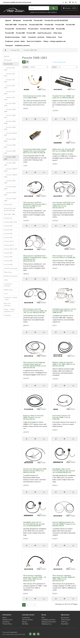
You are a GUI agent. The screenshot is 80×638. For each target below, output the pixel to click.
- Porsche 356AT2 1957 (10, 134)
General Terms (7, 620)
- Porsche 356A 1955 (10, 104)
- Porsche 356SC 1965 (10, 200)
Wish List (64, 622)
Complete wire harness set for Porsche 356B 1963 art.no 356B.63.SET (64, 310)
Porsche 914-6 (33, 29)
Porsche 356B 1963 (30, 50)
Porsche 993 (9, 33)
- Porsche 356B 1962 (10, 152)
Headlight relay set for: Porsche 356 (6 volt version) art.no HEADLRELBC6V (34, 524)
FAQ (43, 617)
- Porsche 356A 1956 (10, 110)
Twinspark (9, 45)
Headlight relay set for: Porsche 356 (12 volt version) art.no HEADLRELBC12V (63, 470)
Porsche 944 (70, 25)
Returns (24, 622)
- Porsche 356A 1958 (10, 122)
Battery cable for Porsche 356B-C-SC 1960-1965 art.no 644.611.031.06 (63, 364)
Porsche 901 (38, 20)
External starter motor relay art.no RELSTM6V (34, 97)
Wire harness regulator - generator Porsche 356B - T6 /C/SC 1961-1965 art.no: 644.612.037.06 (34, 578)
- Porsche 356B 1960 (10, 140)
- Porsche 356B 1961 (10, 146)
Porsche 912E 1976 (35, 25)
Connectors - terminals (36, 37)
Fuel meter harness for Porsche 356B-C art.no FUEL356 (61, 417)
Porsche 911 (23, 25)
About (4, 617)
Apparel (8, 20)
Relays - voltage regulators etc (55, 41)
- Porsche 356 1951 (9, 75)
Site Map (25, 624)
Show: (54, 67)
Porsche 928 (59, 25)
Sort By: (25, 67)
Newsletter (65, 624)
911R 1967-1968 (10, 25)
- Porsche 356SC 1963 (10, 188)
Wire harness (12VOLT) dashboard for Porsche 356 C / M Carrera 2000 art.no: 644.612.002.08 (35, 205)
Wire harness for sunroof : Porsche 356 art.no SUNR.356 (63, 257)
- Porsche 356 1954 (9, 93)
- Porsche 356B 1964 (10, 164)
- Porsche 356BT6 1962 (10, 176)
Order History (65, 620)
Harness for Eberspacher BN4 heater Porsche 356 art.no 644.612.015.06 (34, 470)
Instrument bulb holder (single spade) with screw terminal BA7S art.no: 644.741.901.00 (35, 151)
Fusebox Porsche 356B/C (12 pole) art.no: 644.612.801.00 (63, 97)
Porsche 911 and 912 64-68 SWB (56, 20)
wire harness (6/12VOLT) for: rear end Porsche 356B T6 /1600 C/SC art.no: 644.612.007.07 (63, 205)
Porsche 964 (60, 29)
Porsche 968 (20, 33)
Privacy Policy (7, 624)
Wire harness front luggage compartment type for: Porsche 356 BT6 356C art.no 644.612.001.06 (34, 365)
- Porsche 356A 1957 (10, 116)
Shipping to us (46, 624)
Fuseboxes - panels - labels (15, 41)
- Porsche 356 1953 (9, 87)
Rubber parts (51, 37)
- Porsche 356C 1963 (10, 182)
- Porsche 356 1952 (9, 81)
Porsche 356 (27, 20)
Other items (57, 33)
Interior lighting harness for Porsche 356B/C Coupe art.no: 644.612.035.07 (64, 524)
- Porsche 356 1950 (9, 69)
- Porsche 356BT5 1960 (10, 170)
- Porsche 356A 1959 (10, 128)
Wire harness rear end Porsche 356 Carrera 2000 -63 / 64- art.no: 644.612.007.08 (35, 310)
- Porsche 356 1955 (9, 99)
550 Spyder (17, 20)
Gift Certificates (27, 620)
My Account (65, 617)
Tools (60, 37)
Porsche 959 (31, 33)
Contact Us (26, 617)
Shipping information (49, 622)
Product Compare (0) (59, 62)
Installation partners (22, 45)
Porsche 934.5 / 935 (47, 29)
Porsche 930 (9, 29)
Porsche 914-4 (21, 29)
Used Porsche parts (44, 33)
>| (34, 605)
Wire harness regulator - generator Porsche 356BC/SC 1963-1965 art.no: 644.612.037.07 (63, 578)
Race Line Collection (34, 41)
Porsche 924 (49, 25)
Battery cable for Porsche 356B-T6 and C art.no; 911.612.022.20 (33, 417)
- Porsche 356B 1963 (10, 158)
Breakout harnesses (12, 37)
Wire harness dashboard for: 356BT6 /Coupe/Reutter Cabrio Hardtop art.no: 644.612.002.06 (35, 258)
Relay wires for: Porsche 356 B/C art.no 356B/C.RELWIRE (63, 150)
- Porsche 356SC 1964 (10, 194)
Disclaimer (6, 622)
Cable (24, 37)
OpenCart (14, 632)
